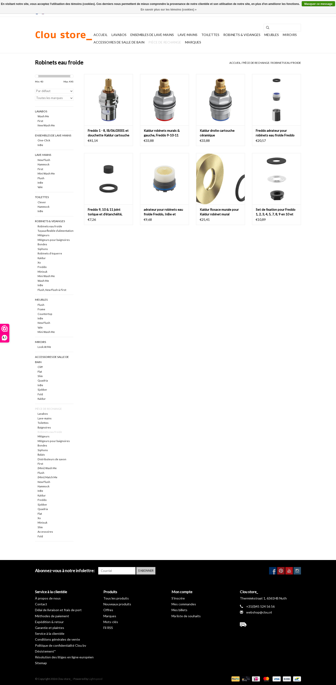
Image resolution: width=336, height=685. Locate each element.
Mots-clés (110, 622)
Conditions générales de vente (57, 639)
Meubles (271, 35)
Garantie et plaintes (49, 628)
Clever (42, 202)
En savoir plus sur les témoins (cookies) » (168, 9)
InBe (40, 144)
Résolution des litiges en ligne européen (64, 657)
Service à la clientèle (49, 633)
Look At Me (44, 346)
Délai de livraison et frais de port (58, 610)
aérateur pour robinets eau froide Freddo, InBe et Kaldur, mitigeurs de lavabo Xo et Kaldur (163, 212)
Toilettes (210, 35)
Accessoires (45, 531)
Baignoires (44, 427)
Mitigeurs (43, 235)
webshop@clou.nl (259, 612)
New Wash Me (46, 125)
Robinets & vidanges (241, 35)
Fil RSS (108, 628)
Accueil (101, 35)
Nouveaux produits (117, 604)
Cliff (40, 366)
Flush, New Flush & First (52, 289)
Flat (40, 371)
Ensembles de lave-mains (152, 35)
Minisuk (42, 271)
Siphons (43, 248)
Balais (41, 454)
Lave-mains (187, 35)
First (40, 120)
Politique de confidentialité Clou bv (60, 645)
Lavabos (119, 35)
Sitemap (41, 663)
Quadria (43, 380)
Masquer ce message (318, 4)
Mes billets (179, 610)
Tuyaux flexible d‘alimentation (56, 230)
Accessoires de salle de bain (119, 42)
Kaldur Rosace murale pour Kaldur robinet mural (219, 211)
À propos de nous (48, 598)
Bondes (42, 244)
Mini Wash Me (46, 173)
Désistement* (45, 651)
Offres (108, 610)
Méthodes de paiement (52, 616)
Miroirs (290, 35)
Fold (40, 394)
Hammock (43, 164)
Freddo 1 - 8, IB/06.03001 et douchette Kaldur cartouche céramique (108, 133)
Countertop (45, 313)
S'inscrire (178, 598)
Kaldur (42, 258)
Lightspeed (95, 679)
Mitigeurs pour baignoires (54, 239)
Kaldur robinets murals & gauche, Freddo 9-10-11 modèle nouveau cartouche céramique (163, 133)
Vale (40, 187)
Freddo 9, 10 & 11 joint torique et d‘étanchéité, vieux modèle (105, 212)
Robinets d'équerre (50, 253)
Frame (41, 309)
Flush (41, 178)
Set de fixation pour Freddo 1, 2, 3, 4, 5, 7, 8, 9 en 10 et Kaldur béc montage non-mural (275, 212)
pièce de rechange (164, 42)
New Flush (44, 159)
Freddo (42, 266)
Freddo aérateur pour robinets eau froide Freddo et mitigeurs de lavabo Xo (275, 133)
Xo (39, 262)
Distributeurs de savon (52, 459)
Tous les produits (116, 598)
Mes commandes (184, 604)
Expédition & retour (49, 622)
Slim (40, 376)
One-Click (44, 140)
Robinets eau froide (286, 62)
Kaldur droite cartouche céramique (217, 132)
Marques (193, 42)
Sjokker (42, 389)
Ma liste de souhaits (186, 616)
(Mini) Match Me (47, 477)
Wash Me (43, 116)
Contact (41, 604)
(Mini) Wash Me (47, 468)
